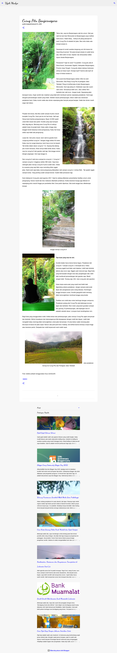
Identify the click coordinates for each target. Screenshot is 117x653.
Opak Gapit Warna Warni (46, 433)
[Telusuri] (114, 3)
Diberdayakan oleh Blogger (58, 650)
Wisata (25, 379)
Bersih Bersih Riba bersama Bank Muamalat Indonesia (56, 599)
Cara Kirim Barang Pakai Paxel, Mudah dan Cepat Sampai (57, 530)
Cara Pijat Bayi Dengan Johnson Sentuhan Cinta (54, 631)
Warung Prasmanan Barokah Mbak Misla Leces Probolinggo (58, 497)
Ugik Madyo (11, 3)
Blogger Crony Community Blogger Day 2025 (52, 465)
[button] (23, 28)
